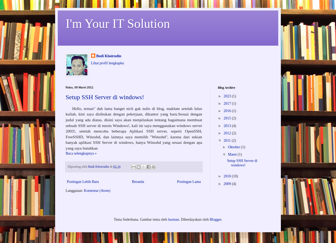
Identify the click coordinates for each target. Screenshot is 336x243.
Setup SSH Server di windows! (105, 97)
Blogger (215, 219)
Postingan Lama (189, 182)
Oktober (234, 147)
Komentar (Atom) (97, 191)
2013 (228, 126)
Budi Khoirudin (108, 56)
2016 (228, 111)
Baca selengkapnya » (81, 153)
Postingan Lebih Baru (83, 182)
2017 (228, 103)
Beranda (138, 182)
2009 (228, 184)
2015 (228, 118)
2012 (228, 133)
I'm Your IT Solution (118, 23)
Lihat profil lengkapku (107, 63)
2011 (228, 140)
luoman (173, 219)
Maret (233, 154)
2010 (228, 176)
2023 (228, 96)
